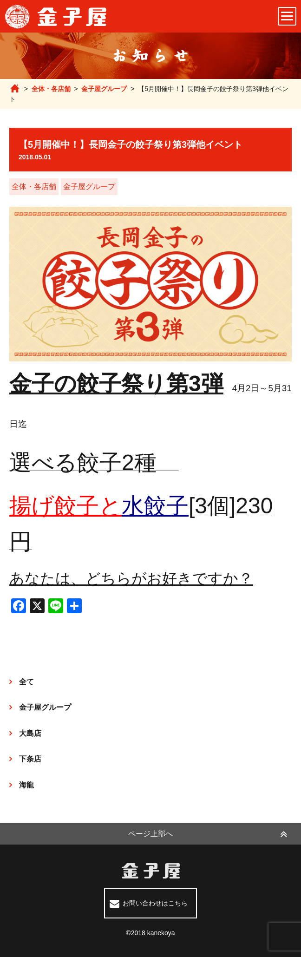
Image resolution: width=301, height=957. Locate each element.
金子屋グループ (104, 88)
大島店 (30, 733)
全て (26, 682)
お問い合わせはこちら (155, 903)
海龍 (26, 785)
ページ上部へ (150, 834)
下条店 (30, 759)
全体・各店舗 (51, 88)
